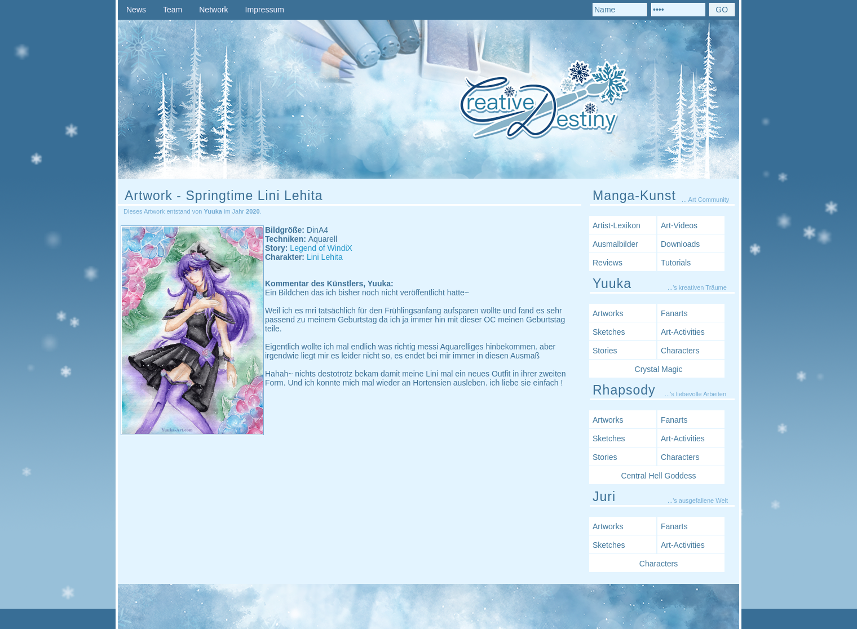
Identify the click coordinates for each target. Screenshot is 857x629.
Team (172, 9)
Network (213, 9)
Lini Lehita (325, 257)
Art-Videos (679, 225)
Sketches (609, 331)
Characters (680, 350)
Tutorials (676, 262)
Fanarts (674, 313)
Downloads (680, 244)
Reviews (607, 262)
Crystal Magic (659, 369)
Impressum (264, 9)
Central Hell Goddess (658, 475)
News (136, 9)
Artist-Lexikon (616, 225)
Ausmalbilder (615, 244)
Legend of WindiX (321, 248)
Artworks (608, 313)
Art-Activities (683, 331)
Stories (605, 350)
